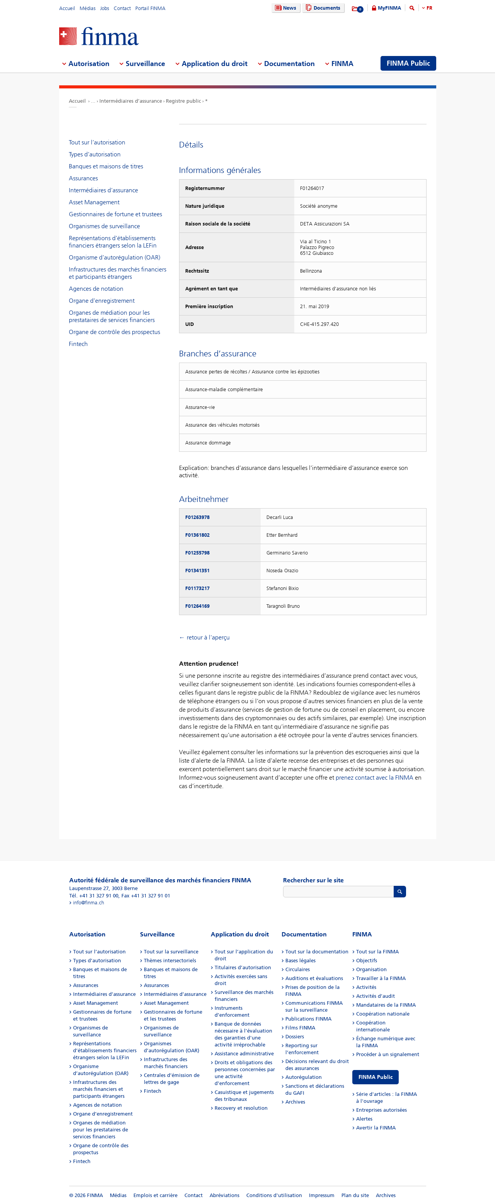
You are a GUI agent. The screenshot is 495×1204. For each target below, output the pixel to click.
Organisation (371, 969)
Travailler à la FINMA (381, 978)
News (284, 8)
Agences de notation (96, 288)
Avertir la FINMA (376, 1128)
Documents (322, 8)
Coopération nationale (383, 1014)
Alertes (364, 1119)
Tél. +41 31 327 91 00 (93, 896)
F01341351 (197, 570)
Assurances (83, 178)
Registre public (183, 101)
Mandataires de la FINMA (386, 1005)
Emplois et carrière (155, 1195)
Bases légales (300, 960)
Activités (366, 987)
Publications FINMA (308, 1019)
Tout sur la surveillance (171, 952)
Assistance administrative (244, 1053)
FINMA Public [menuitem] (408, 63)
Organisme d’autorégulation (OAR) (114, 257)
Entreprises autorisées (381, 1110)
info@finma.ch (88, 903)
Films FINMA (300, 1028)
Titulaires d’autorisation (243, 967)
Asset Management (94, 202)
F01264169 (197, 606)
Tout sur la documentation (316, 952)
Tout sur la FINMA (377, 952)
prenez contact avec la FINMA (374, 777)
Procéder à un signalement (387, 1054)
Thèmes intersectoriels (170, 960)
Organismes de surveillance (104, 226)
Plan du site (355, 1195)
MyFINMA (389, 8)
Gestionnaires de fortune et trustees (115, 214)
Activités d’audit (375, 996)
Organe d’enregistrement (102, 300)
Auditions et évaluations (314, 978)
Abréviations (224, 1195)
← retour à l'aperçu (204, 637)
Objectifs (366, 960)
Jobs (104, 8)
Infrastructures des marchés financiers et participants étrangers (117, 273)
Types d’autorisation (95, 154)
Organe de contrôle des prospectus (114, 332)
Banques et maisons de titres (106, 166)
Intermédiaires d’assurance (130, 101)
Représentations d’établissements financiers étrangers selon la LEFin (113, 241)
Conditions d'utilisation (274, 1195)
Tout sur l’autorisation (97, 142)
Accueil (67, 8)
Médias (88, 8)
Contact (122, 8)
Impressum (322, 1195)
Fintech (78, 344)
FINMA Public (375, 1077)
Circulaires (297, 969)
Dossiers (294, 1037)
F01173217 (197, 588)
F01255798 (197, 553)
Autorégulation (303, 1077)
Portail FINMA (150, 8)
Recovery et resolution (241, 1108)
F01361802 (197, 535)
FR (429, 8)
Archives (295, 1102)
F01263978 (197, 517)
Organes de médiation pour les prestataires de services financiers (112, 316)
